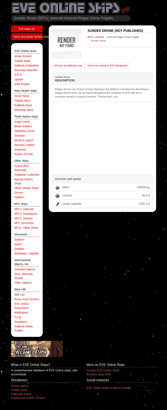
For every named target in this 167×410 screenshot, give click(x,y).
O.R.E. (18, 74)
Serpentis (20, 149)
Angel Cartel (22, 121)
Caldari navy (22, 100)
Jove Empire (22, 84)
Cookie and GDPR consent (28, 398)
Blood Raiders (23, 126)
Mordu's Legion (23, 140)
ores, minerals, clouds (23, 276)
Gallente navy (23, 105)
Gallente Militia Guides (23, 328)
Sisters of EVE (23, 154)
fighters (19, 197)
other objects (23, 282)
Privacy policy (19, 385)
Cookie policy (19, 389)
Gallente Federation (26, 65)
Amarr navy (21, 96)
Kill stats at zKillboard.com (68, 65)
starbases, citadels (26, 253)
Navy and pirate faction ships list (28, 36)
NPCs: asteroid (23, 209)
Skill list (19, 294)
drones (18, 192)
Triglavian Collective (26, 174)
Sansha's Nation (24, 144)
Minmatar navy (23, 109)
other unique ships (26, 188)
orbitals (19, 248)
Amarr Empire (23, 56)
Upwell (18, 79)
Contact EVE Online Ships (103, 370)
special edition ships (23, 181)
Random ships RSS (99, 374)
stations (19, 239)
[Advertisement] (102, 134)
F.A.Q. (18, 317)
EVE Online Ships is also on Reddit (109, 387)
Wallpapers (21, 312)
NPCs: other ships (26, 227)
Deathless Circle (24, 131)
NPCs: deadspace (25, 213)
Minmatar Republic (26, 70)
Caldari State (22, 60)
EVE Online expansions (21, 305)
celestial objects (24, 269)
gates (18, 244)
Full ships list (27, 28)
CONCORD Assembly (21, 168)
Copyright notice (21, 393)
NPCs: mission (23, 218)
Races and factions (26, 299)
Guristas (19, 135)
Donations (20, 321)
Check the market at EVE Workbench (107, 65)
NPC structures (24, 223)
